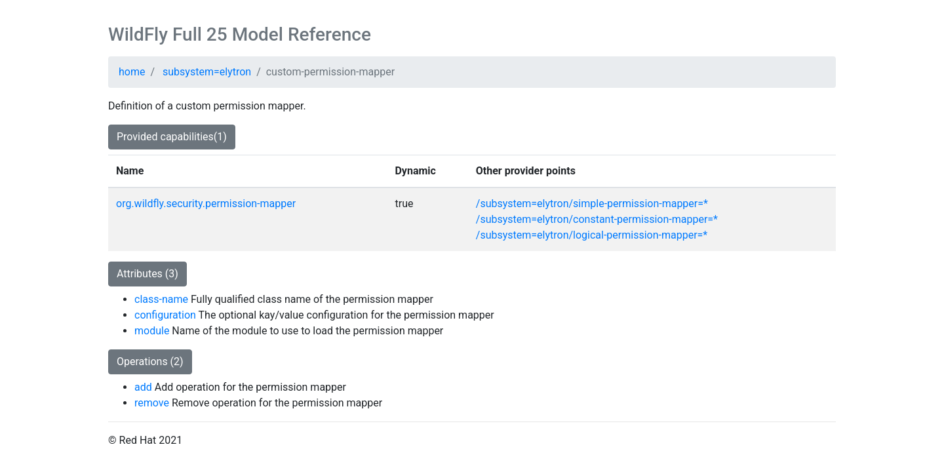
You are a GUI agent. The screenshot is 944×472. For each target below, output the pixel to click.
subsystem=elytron (207, 72)
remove (151, 403)
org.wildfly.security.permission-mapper (206, 203)
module (151, 330)
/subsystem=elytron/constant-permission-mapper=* (597, 219)
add (143, 387)
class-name (161, 299)
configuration (165, 315)
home (132, 72)
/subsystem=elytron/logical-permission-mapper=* (591, 235)
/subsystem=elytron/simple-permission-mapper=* (592, 203)
